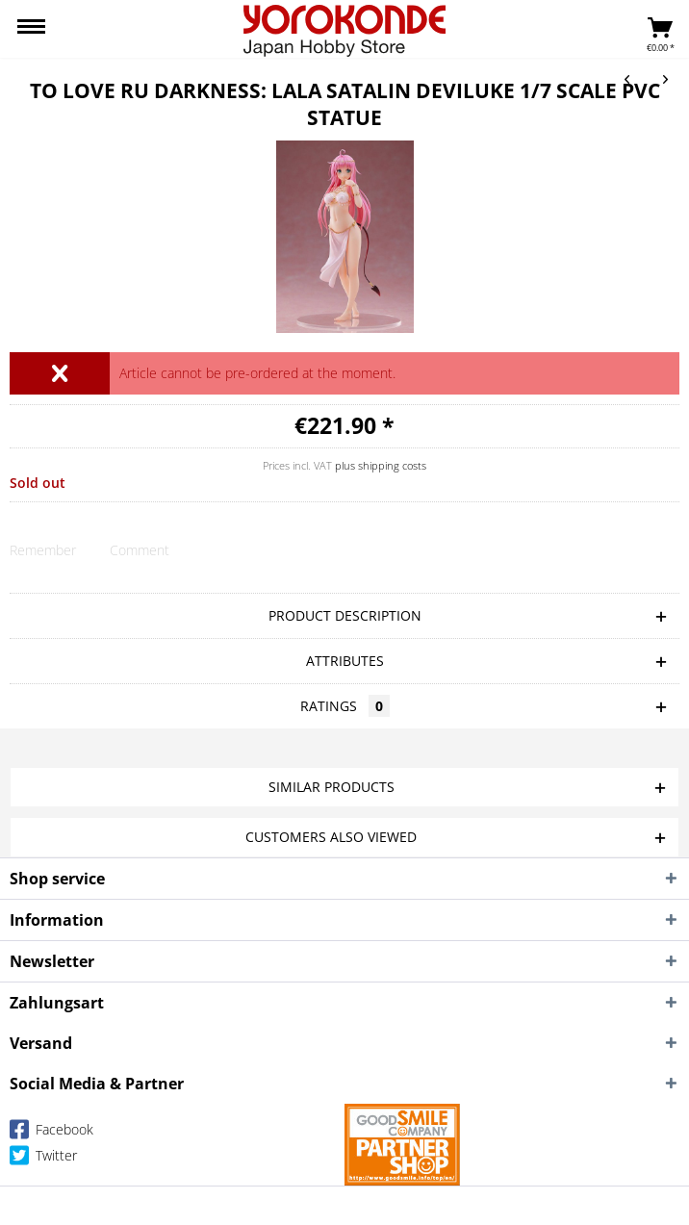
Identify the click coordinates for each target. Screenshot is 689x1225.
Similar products (331, 787)
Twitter (43, 1159)
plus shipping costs (380, 465)
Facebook (51, 1133)
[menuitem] (31, 29)
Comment (139, 550)
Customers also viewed (331, 837)
